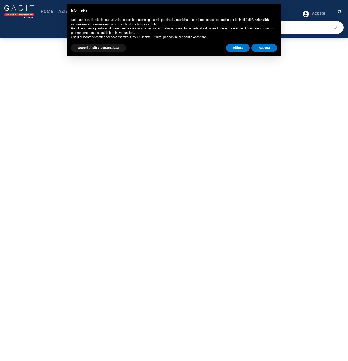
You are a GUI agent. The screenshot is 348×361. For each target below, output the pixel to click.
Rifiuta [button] (238, 47)
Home (47, 11)
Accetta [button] (264, 47)
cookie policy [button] (149, 24)
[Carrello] (339, 11)
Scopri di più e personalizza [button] (98, 47)
